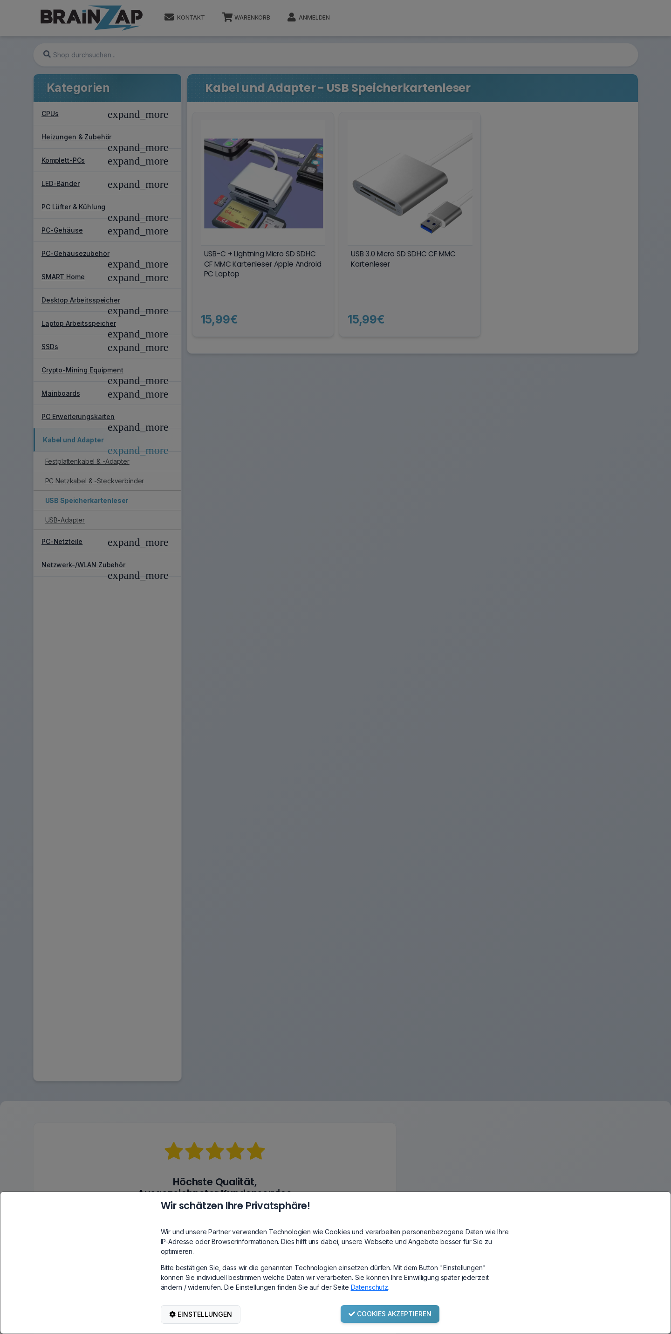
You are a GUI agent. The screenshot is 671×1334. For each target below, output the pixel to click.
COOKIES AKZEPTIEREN (390, 1314)
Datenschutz (369, 1287)
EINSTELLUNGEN (200, 1314)
